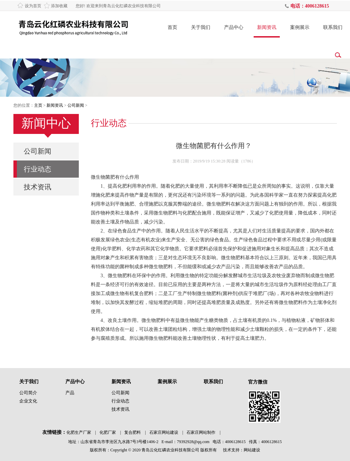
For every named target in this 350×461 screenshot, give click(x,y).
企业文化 (28, 401)
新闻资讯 (266, 27)
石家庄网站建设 (163, 432)
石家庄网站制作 (201, 432)
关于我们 (200, 27)
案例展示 (299, 27)
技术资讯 (37, 187)
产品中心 (233, 27)
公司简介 (28, 392)
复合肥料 (132, 432)
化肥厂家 (107, 432)
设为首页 (33, 5)
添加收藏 (59, 5)
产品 (69, 392)
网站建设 (252, 450)
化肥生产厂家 (78, 432)
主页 (38, 105)
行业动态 (37, 169)
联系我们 (332, 27)
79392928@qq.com (193, 441)
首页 (172, 27)
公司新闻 (75, 105)
